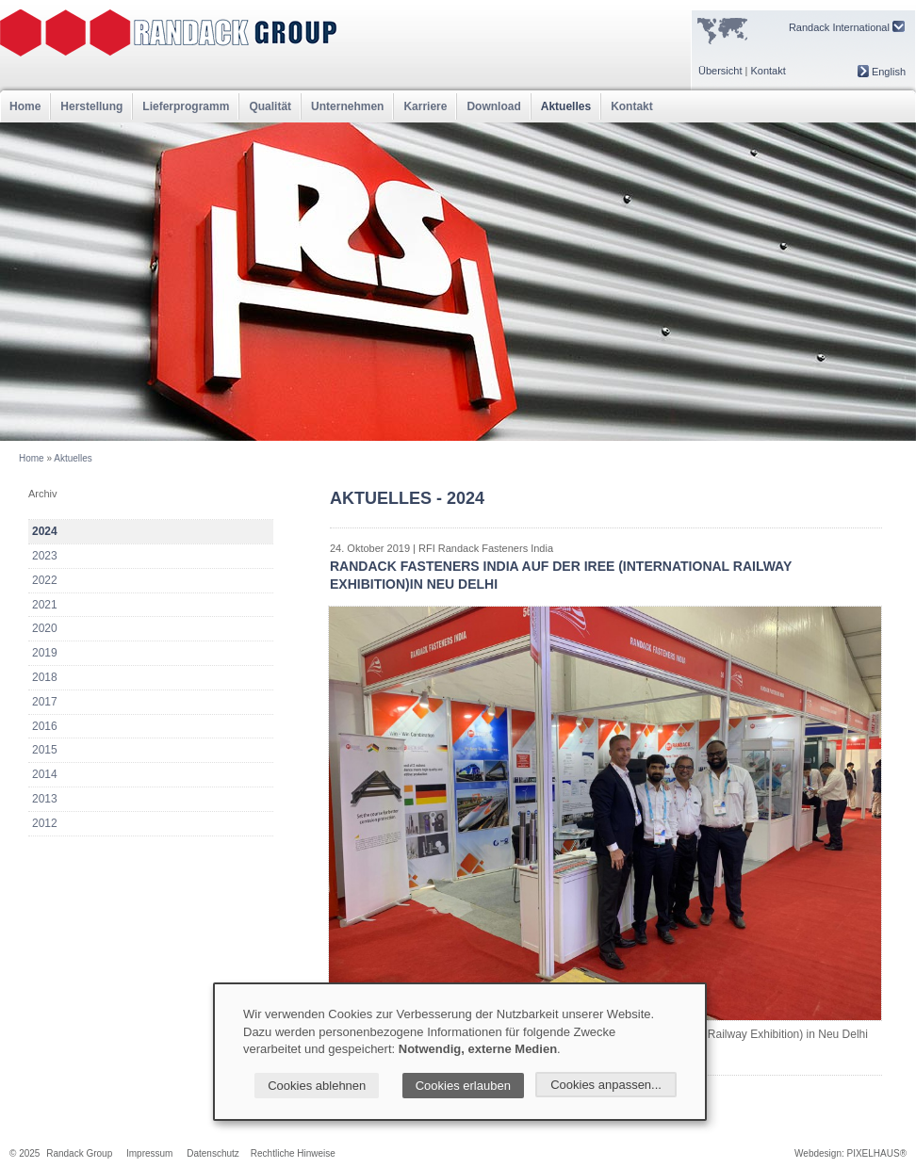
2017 (44, 701)
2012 (44, 823)
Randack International (847, 27)
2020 (44, 628)
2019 (44, 652)
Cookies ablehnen (317, 1086)
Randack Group (79, 1153)
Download (493, 106)
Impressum (149, 1153)
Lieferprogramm (185, 106)
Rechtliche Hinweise (293, 1153)
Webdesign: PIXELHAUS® (850, 1153)
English (882, 71)
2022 (44, 580)
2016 (44, 726)
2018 (44, 677)
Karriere (425, 106)
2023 (44, 555)
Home (25, 106)
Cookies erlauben (463, 1086)
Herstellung (91, 106)
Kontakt (767, 70)
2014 (44, 774)
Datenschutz (213, 1153)
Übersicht (720, 70)
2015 (44, 749)
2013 (44, 798)
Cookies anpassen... (606, 1085)
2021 (44, 604)
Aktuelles (566, 106)
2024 (44, 531)
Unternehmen (347, 106)
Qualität (270, 106)
